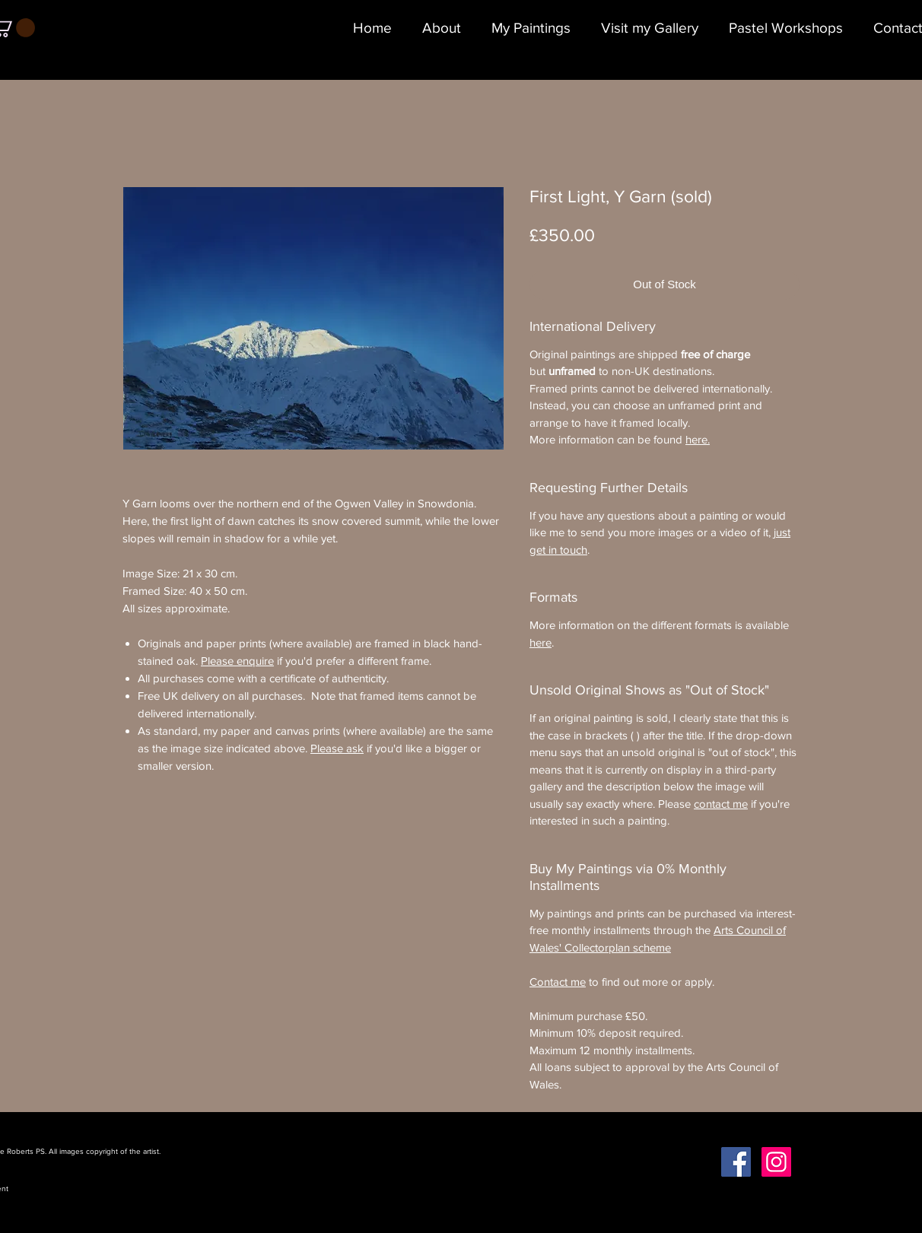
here (540, 642)
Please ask (337, 748)
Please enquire (237, 660)
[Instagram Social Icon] (776, 1162)
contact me (721, 803)
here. (697, 439)
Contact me (557, 981)
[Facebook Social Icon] (736, 1162)
